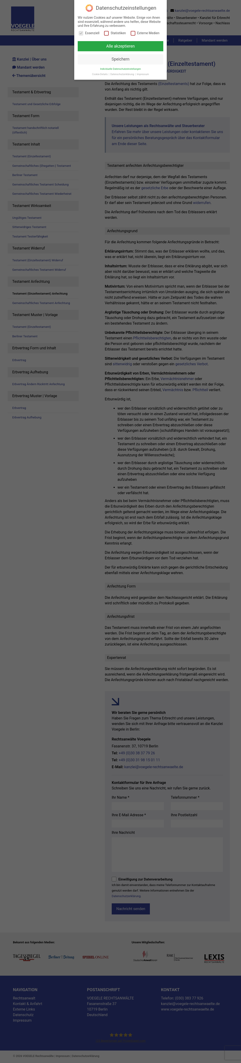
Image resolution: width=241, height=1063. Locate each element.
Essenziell (89, 33)
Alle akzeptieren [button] (120, 46)
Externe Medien (145, 33)
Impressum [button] (143, 74)
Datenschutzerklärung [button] (122, 74)
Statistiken (115, 33)
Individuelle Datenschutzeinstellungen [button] (120, 68)
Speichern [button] (120, 59)
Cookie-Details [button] (100, 74)
